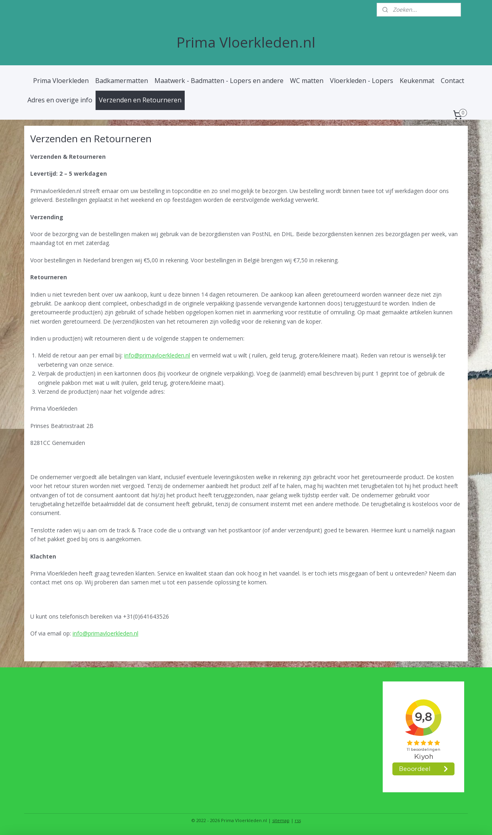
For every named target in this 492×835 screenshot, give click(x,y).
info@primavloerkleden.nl (157, 355)
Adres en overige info (59, 100)
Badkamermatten (121, 80)
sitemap (281, 820)
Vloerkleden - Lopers (361, 80)
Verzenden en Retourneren (140, 100)
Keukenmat (417, 80)
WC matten (306, 80)
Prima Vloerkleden (61, 80)
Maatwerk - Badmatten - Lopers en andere (219, 80)
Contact (452, 80)
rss (298, 820)
